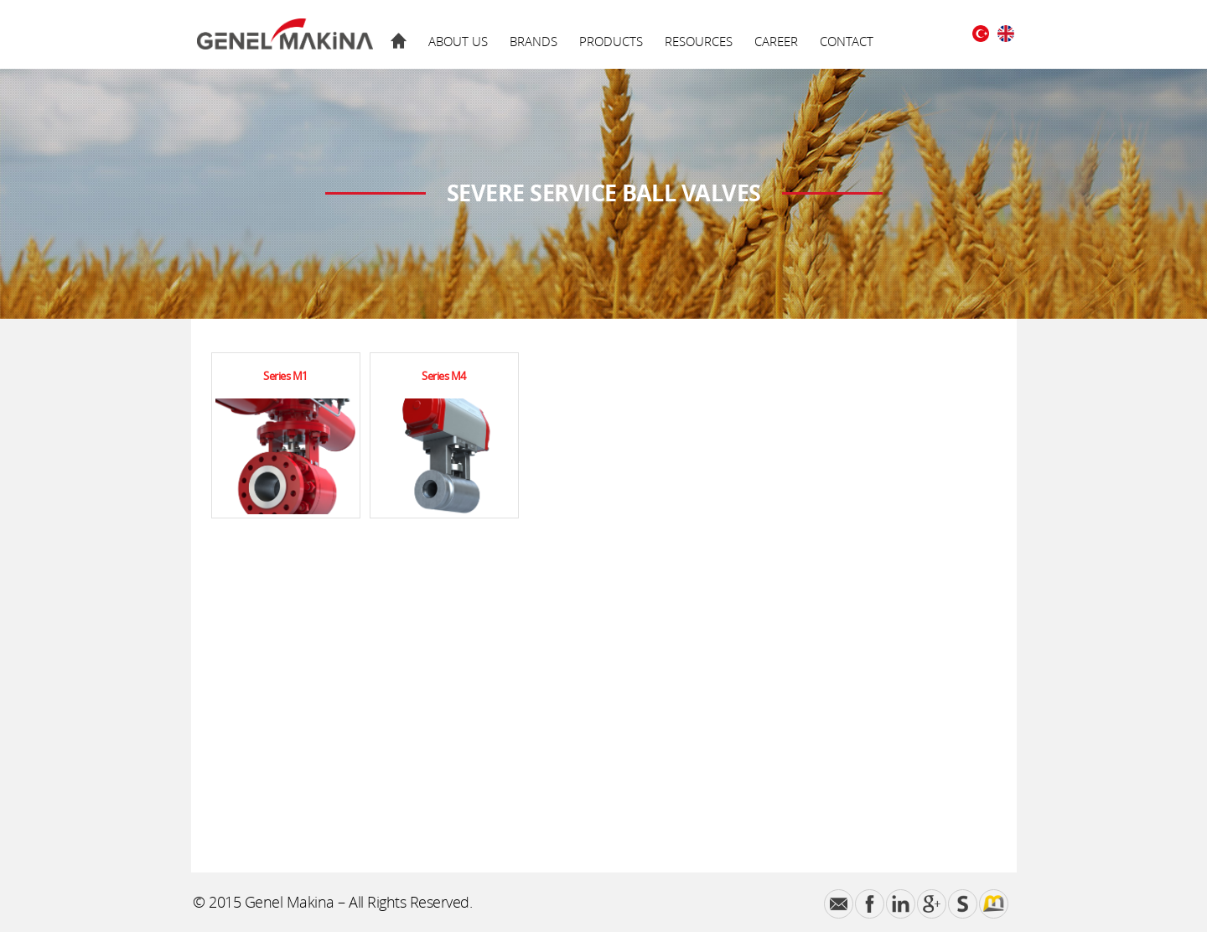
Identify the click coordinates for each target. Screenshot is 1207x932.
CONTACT (846, 41)
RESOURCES (699, 41)
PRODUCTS (611, 41)
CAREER (776, 41)
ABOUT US (458, 41)
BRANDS (533, 41)
